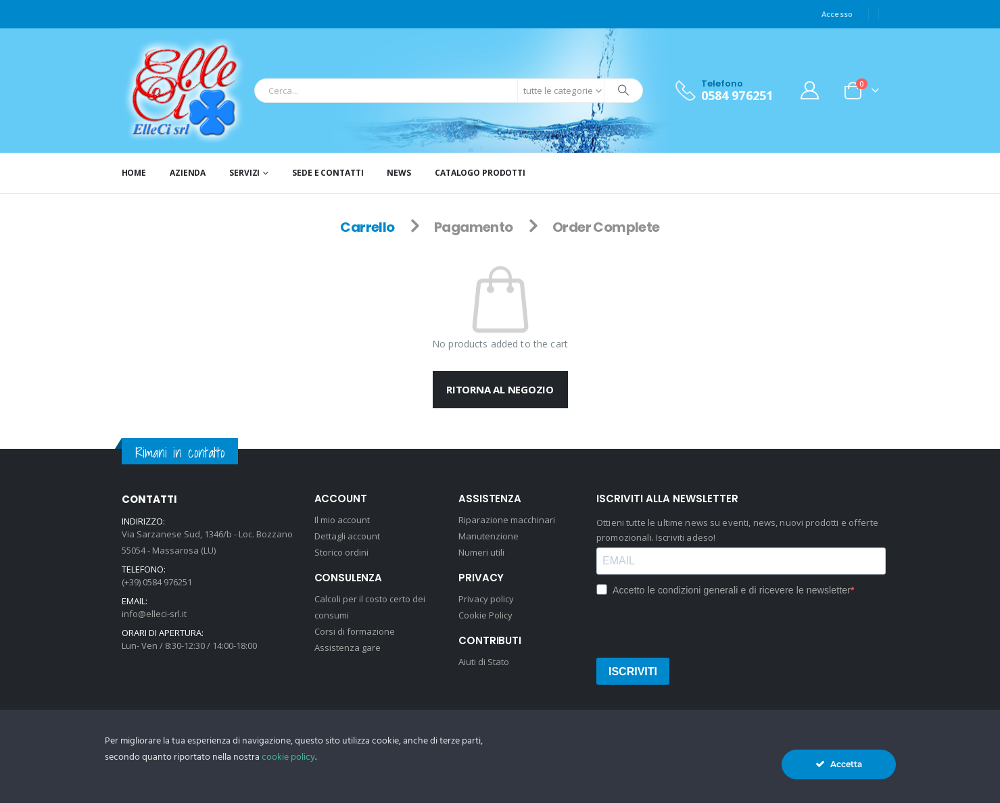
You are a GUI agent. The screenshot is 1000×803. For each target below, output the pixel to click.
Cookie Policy (485, 615)
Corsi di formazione (354, 631)
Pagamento (473, 227)
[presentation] (699, 626)
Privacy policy (486, 599)
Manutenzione (488, 536)
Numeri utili (481, 552)
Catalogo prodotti (480, 172)
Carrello (367, 227)
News (399, 172)
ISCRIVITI (633, 671)
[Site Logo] (185, 91)
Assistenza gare (347, 647)
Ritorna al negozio (500, 389)
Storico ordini (341, 552)
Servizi (244, 172)
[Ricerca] (623, 90)
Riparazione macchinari (506, 520)
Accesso (837, 14)
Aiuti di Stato (483, 662)
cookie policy (288, 757)
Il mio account (342, 520)
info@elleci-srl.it (154, 614)
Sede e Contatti (327, 172)
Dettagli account (347, 536)
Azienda (188, 172)
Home (134, 172)
